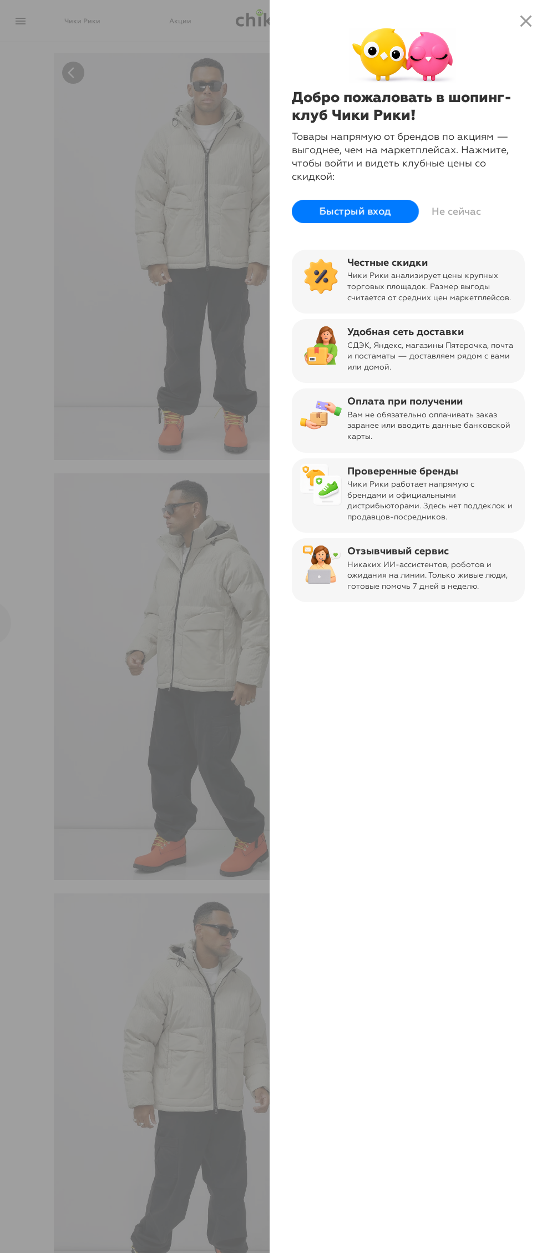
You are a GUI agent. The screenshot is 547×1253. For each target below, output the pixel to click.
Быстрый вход (355, 211)
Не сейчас (456, 211)
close (526, 21)
